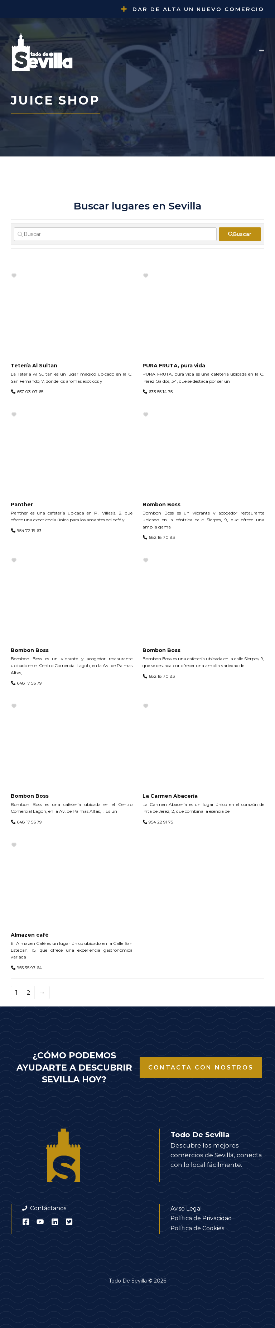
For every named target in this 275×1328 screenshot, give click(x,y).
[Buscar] (115, 234)
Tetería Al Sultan (34, 365)
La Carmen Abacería (170, 796)
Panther (22, 504)
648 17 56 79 (29, 683)
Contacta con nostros (201, 1067)
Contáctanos (48, 1208)
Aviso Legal (186, 1208)
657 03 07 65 (30, 391)
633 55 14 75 (161, 391)
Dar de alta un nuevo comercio (198, 9)
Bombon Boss (161, 504)
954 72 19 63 (29, 530)
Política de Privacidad (201, 1218)
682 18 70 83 (162, 537)
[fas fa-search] (240, 234)
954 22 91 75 (161, 822)
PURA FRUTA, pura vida (174, 365)
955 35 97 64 (29, 967)
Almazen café (30, 935)
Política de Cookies (197, 1228)
